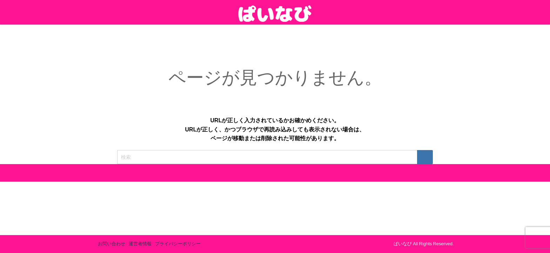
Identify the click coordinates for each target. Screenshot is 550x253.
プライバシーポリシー (178, 243)
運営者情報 (140, 243)
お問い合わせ (111, 243)
